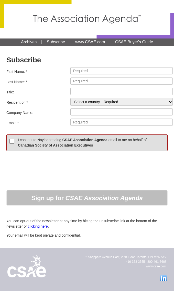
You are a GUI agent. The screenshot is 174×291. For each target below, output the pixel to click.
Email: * (87, 122)
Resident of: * (87, 102)
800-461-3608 (157, 262)
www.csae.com (156, 266)
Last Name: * (87, 81)
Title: (87, 91)
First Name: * (87, 70)
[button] (87, 198)
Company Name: (87, 111)
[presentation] (45, 167)
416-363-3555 (135, 262)
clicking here (38, 226)
